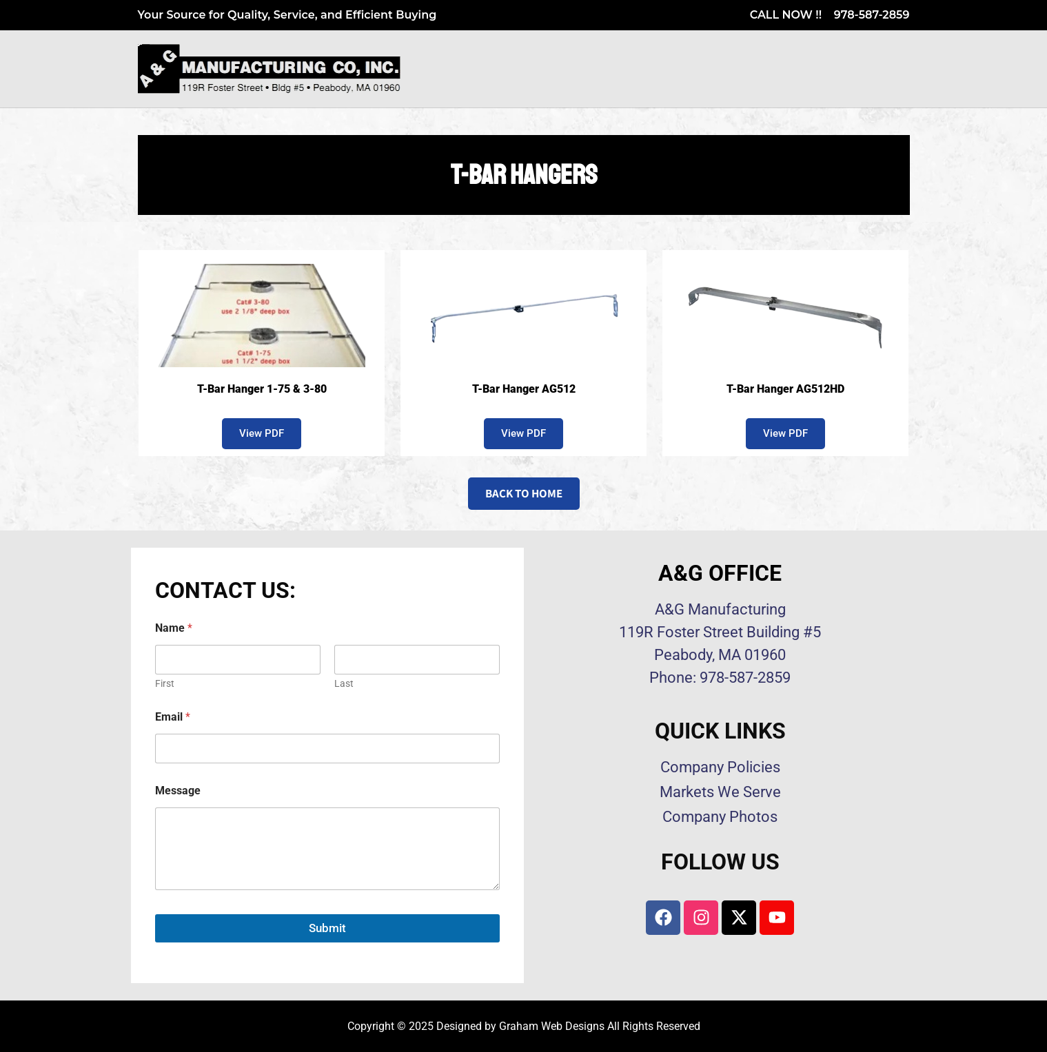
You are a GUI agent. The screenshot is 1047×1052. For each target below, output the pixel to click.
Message (178, 790)
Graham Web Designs (551, 1026)
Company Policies (720, 767)
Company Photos (719, 816)
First (164, 683)
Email (172, 716)
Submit (327, 928)
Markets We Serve (720, 792)
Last (344, 683)
